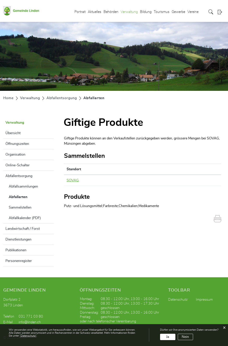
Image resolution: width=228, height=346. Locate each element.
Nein (185, 337)
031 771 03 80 (31, 316)
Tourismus (161, 12)
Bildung (146, 12)
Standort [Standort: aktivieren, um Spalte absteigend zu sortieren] (74, 169)
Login (221, 12)
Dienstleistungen (18, 239)
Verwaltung (129, 12)
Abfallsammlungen (23, 186)
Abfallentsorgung (18, 176)
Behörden (111, 12)
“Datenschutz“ (28, 335)
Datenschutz (178, 299)
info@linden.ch (30, 322)
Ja (167, 337)
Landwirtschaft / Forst (22, 228)
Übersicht (13, 133)
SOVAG (73, 180)
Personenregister (18, 261)
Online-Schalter (17, 165)
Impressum (204, 299)
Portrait (80, 12)
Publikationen (15, 250)
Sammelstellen (20, 207)
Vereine (193, 12)
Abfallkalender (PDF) (25, 218)
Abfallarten (29, 196)
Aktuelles (94, 12)
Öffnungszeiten (17, 144)
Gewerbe (178, 12)
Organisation (15, 154)
